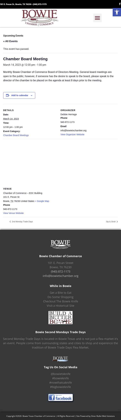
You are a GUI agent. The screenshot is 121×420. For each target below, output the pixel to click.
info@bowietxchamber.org (60, 276)
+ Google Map (42, 201)
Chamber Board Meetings (16, 135)
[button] (117, 12)
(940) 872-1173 (40, 4)
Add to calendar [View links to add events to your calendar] (19, 95)
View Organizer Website (72, 134)
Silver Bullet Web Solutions (103, 416)
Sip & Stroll (111, 221)
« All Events (10, 41)
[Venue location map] (60, 162)
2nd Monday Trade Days (22, 221)
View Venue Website (13, 213)
